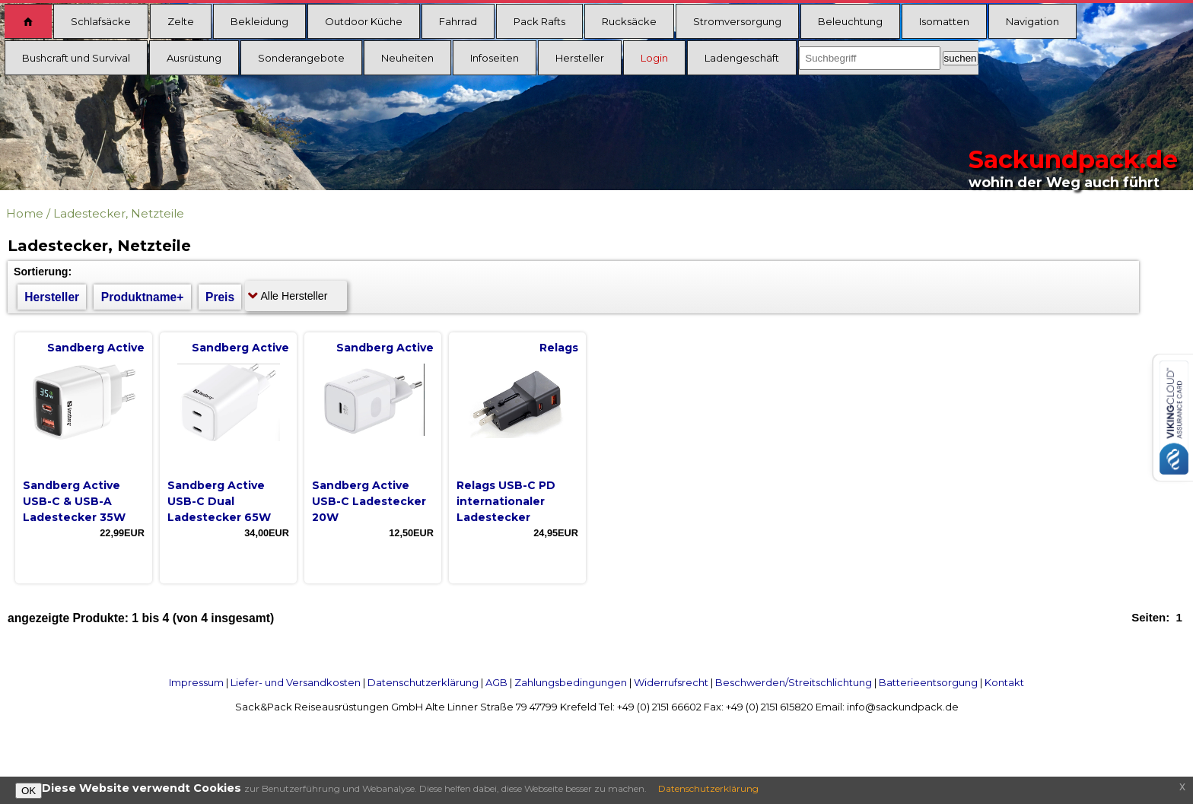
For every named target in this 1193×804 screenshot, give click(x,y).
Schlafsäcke (101, 21)
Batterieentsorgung (928, 682)
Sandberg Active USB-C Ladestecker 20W (369, 501)
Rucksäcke (629, 21)
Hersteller (579, 58)
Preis (219, 297)
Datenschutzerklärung (423, 682)
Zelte (180, 21)
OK (28, 790)
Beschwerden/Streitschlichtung (793, 682)
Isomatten (944, 21)
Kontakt (1004, 682)
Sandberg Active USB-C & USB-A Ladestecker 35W (74, 501)
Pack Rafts (539, 21)
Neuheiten (407, 58)
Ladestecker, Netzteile (118, 213)
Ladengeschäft (742, 58)
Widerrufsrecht (671, 682)
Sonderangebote (301, 58)
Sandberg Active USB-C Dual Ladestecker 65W (219, 501)
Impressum (196, 682)
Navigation (1032, 21)
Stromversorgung (737, 21)
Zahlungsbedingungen (570, 682)
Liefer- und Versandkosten (296, 682)
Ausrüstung (194, 58)
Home (24, 213)
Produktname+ (142, 297)
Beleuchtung (850, 21)
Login (654, 58)
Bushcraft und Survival (76, 58)
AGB (496, 682)
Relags (558, 347)
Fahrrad (458, 21)
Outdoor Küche (363, 21)
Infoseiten (494, 58)
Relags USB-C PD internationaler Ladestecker (506, 501)
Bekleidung (259, 21)
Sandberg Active (96, 347)
